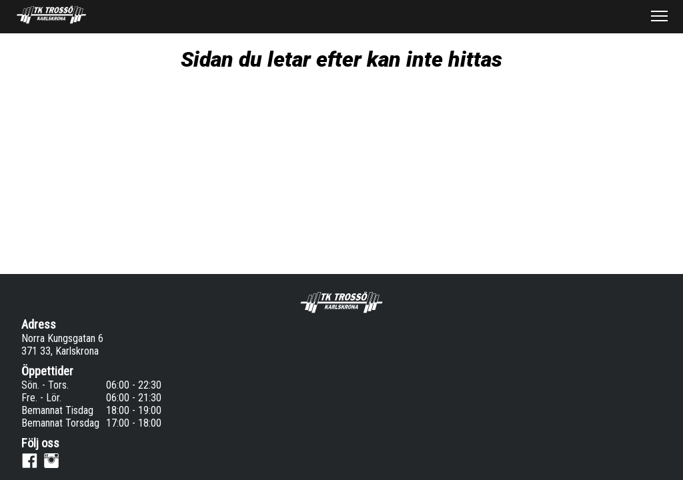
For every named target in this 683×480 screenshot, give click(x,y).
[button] (659, 16)
